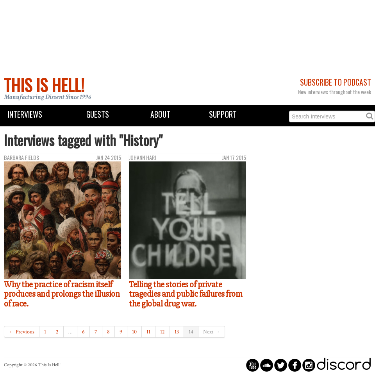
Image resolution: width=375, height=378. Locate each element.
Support (223, 114)
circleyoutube (252, 365)
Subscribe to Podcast (335, 82)
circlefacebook (294, 365)
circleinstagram (308, 365)
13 (177, 331)
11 (148, 331)
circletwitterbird (280, 365)
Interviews (25, 114)
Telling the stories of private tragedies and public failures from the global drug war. (185, 294)
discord (343, 365)
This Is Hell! (44, 85)
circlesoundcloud (266, 365)
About (160, 114)
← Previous (21, 331)
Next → (211, 331)
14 (191, 331)
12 (162, 331)
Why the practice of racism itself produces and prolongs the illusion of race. (62, 294)
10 (134, 331)
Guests (97, 114)
